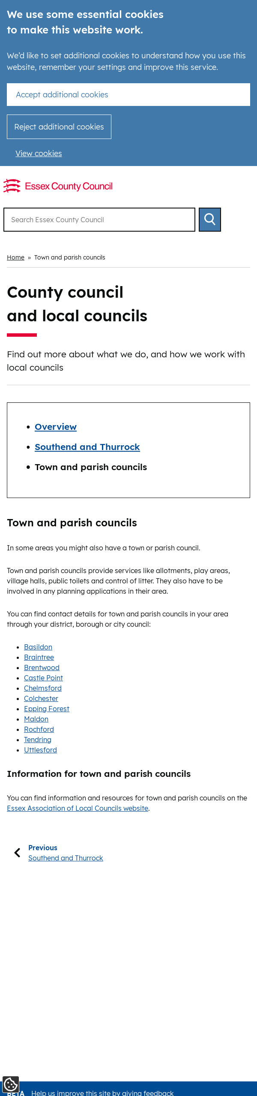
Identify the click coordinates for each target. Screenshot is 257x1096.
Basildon (38, 647)
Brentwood (42, 667)
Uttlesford (40, 750)
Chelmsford (43, 688)
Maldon (36, 719)
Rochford (39, 729)
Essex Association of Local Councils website (77, 808)
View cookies (38, 153)
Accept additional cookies (62, 95)
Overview (56, 426)
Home (15, 257)
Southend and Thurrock (87, 446)
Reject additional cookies (59, 127)
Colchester (41, 698)
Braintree (39, 657)
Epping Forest (46, 708)
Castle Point (43, 677)
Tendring (37, 739)
